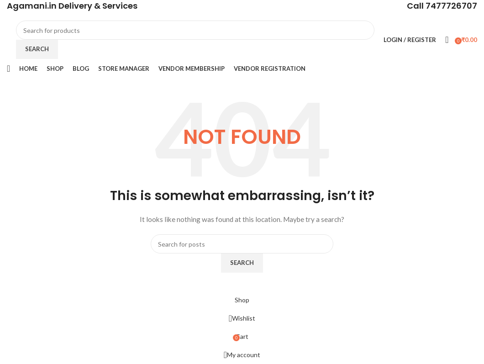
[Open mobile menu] (8, 68)
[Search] (195, 30)
